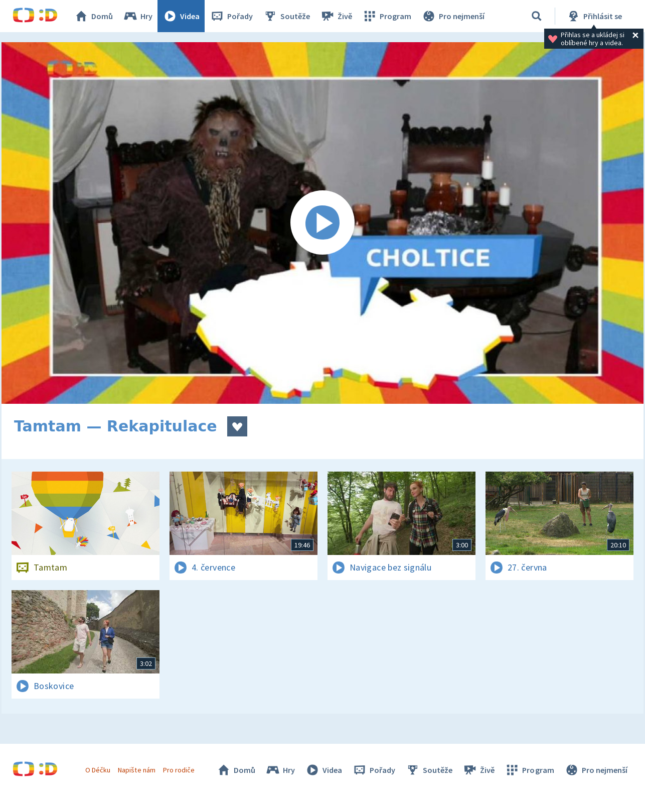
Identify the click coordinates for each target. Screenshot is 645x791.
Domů (93, 16)
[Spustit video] (322, 223)
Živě (336, 16)
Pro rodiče (179, 769)
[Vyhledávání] (537, 16)
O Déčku (97, 769)
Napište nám (136, 769)
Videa (181, 16)
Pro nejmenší (453, 16)
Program (386, 16)
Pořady (231, 16)
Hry (137, 16)
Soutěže (286, 16)
